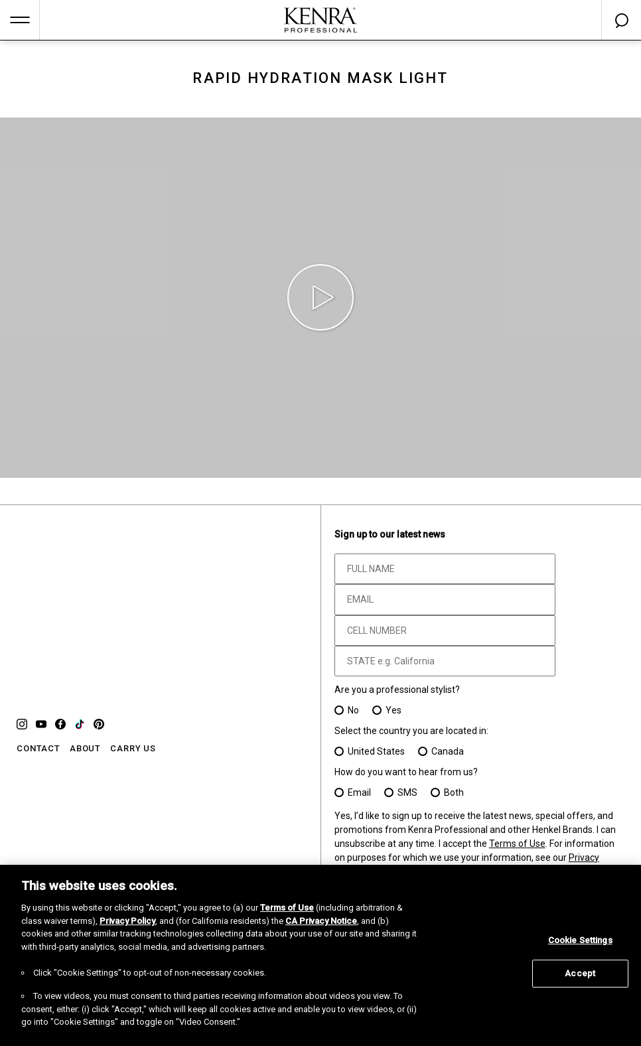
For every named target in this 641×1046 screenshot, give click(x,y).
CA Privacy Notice (321, 921)
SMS (407, 792)
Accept (580, 973)
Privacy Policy (127, 921)
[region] (320, 955)
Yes (393, 710)
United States (376, 751)
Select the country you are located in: (411, 730)
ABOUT (85, 748)
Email (359, 792)
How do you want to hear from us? (406, 772)
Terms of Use (517, 843)
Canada (447, 751)
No (353, 710)
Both (454, 792)
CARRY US (133, 748)
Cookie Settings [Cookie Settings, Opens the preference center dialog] (580, 940)
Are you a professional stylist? (397, 689)
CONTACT (38, 748)
